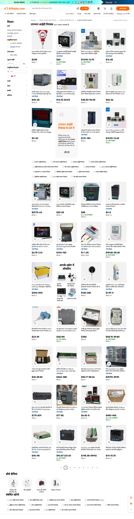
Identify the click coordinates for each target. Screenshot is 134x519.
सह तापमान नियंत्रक (52, 505)
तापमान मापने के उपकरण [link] (84, 20)
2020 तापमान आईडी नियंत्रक (107, 167)
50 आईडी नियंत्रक (49, 510)
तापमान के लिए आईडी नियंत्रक (97, 162)
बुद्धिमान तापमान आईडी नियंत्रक (16, 505)
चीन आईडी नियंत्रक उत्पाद (35, 500)
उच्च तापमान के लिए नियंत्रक (93, 505)
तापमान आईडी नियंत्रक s (39, 162)
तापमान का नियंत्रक (89, 167)
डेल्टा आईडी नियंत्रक (75, 500)
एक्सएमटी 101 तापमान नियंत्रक (41, 172)
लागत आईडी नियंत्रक (35, 505)
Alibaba (33, 20)
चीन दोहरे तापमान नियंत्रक (78, 177)
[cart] (105, 9)
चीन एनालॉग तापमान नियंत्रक (67, 510)
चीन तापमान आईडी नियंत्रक (59, 162)
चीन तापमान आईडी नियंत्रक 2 (70, 167)
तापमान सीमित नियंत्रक (100, 172)
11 (92, 467)
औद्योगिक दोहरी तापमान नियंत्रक (63, 172)
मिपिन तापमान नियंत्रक (112, 505)
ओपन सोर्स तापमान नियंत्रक (15, 510)
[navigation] (17, 244)
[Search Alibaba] (53, 8)
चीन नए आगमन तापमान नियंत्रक (71, 505)
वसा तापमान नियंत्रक (33, 510)
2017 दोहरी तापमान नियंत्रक (59, 177)
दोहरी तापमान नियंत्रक (82, 172)
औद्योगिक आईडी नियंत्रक (39, 177)
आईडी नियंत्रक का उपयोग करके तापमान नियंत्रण (45, 167)
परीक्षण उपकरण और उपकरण (47, 20)
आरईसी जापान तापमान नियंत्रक (56, 500)
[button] (77, 8)
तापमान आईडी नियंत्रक (77, 162)
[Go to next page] (97, 468)
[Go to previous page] (61, 468)
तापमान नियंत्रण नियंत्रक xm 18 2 (94, 500)
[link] (131, 498)
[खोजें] (84, 8)
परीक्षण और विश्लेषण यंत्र (67, 20)
